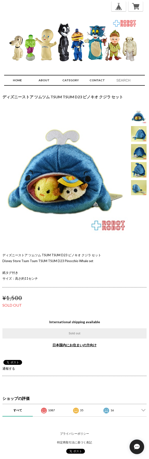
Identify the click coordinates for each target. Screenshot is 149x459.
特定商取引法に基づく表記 (74, 442)
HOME (17, 80)
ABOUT (44, 80)
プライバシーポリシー (74, 433)
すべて (17, 410)
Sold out (74, 333)
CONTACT (97, 80)
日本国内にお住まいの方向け (74, 345)
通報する (8, 368)
